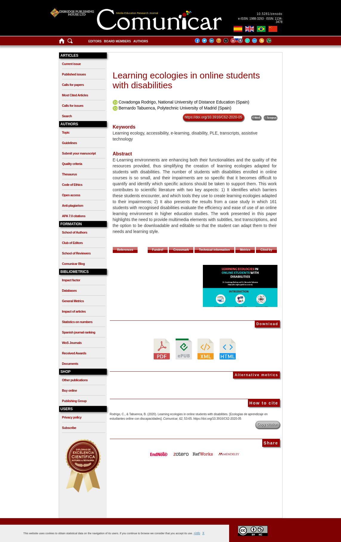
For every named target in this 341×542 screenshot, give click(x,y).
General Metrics (73, 301)
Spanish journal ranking (78, 332)
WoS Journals (72, 343)
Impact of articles (74, 311)
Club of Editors (72, 243)
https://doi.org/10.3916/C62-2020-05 (213, 117)
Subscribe (69, 428)
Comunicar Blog (73, 263)
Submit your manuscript (79, 153)
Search (67, 116)
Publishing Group (74, 401)
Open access (71, 195)
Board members (117, 41)
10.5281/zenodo (270, 14)
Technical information (214, 249)
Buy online (69, 390)
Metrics (245, 249)
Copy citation (267, 424)
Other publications (75, 380)
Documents (70, 363)
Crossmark (181, 249)
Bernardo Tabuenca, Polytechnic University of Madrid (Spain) (174, 108)
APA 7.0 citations (73, 216)
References (125, 249)
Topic (66, 132)
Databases (69, 290)
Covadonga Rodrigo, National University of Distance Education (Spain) (183, 102)
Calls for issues (73, 105)
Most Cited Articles (75, 95)
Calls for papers (73, 85)
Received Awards (74, 353)
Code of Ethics (72, 184)
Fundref (157, 249)
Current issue (71, 64)
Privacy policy (72, 417)
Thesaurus (69, 174)
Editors (94, 41)
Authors (140, 41)
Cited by (266, 249)
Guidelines (69, 143)
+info (197, 533)
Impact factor (71, 280)
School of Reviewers (76, 253)
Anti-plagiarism (72, 205)
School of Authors (74, 232)
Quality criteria (72, 164)
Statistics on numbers (77, 322)
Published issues (74, 74)
